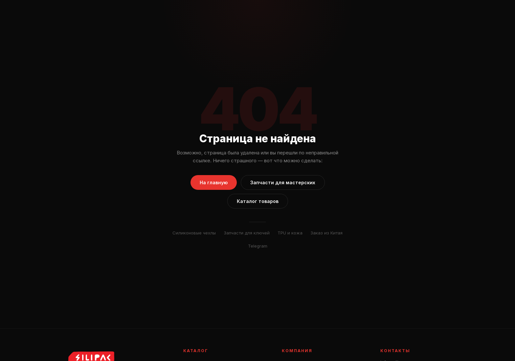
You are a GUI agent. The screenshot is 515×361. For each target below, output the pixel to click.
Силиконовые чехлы (194, 232)
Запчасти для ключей (247, 232)
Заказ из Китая (326, 232)
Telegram (257, 246)
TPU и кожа (290, 232)
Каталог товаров (258, 201)
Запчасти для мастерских (282, 182)
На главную (214, 182)
